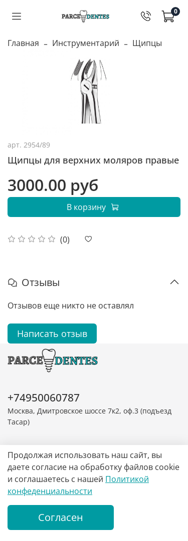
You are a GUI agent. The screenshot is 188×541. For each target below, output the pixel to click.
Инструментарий (85, 43)
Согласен (60, 517)
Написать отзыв (52, 334)
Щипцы (147, 43)
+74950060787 (44, 397)
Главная (23, 43)
